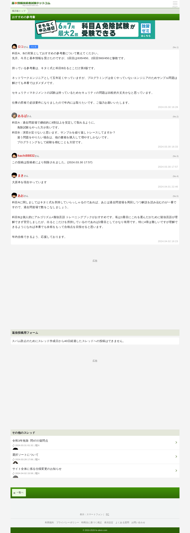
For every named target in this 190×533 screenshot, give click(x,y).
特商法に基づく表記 (91, 522)
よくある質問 (122, 522)
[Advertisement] (95, 288)
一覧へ (20, 492)
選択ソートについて (94, 458)
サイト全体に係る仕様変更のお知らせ (94, 472)
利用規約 (49, 522)
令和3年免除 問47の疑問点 (94, 444)
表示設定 (108, 522)
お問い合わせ (138, 522)
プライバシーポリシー (67, 522)
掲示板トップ (19, 11)
